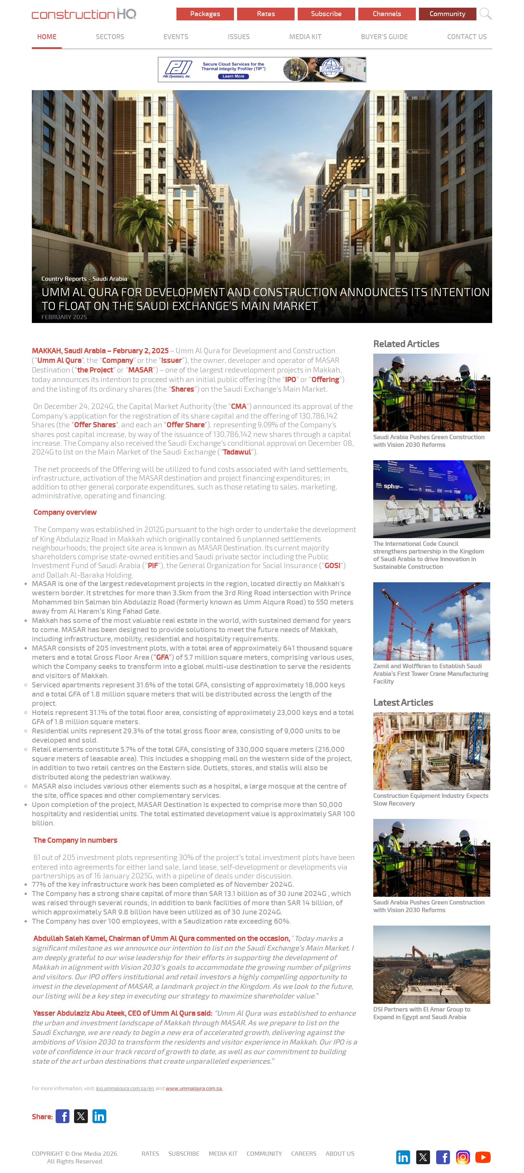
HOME (46, 37)
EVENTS (175, 37)
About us (340, 1154)
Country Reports (64, 279)
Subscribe (326, 14)
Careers (303, 1154)
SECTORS (110, 37)
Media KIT (223, 1154)
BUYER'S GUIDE (384, 37)
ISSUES (239, 37)
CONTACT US (467, 37)
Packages (205, 14)
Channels (387, 14)
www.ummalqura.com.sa (194, 1088)
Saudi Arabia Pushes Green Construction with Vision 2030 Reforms (428, 441)
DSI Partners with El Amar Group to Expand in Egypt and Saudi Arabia (421, 1013)
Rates (266, 14)
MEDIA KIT (305, 37)
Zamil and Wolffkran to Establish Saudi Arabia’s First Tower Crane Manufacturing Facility (430, 673)
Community (448, 14)
